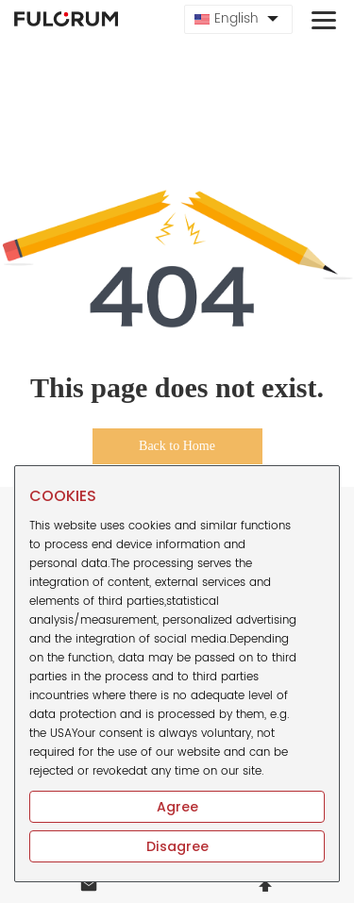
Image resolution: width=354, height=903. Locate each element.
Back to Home (177, 446)
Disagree (177, 846)
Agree (177, 806)
